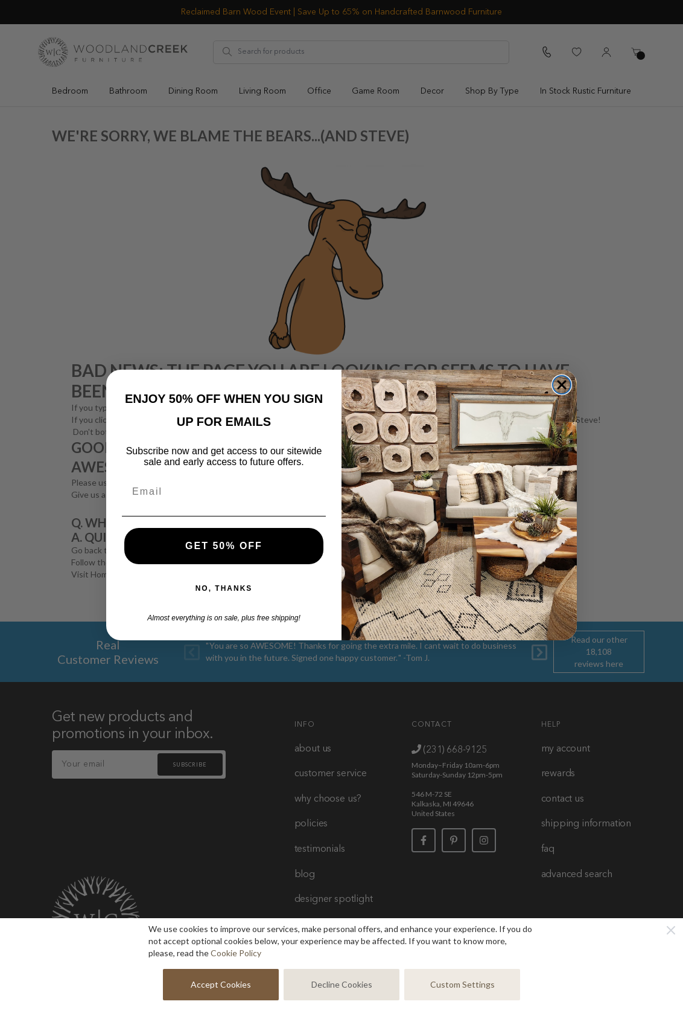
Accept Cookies (221, 984)
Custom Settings (462, 984)
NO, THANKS (224, 588)
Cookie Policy (236, 953)
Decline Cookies (341, 984)
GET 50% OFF (223, 546)
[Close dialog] (562, 385)
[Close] (671, 930)
